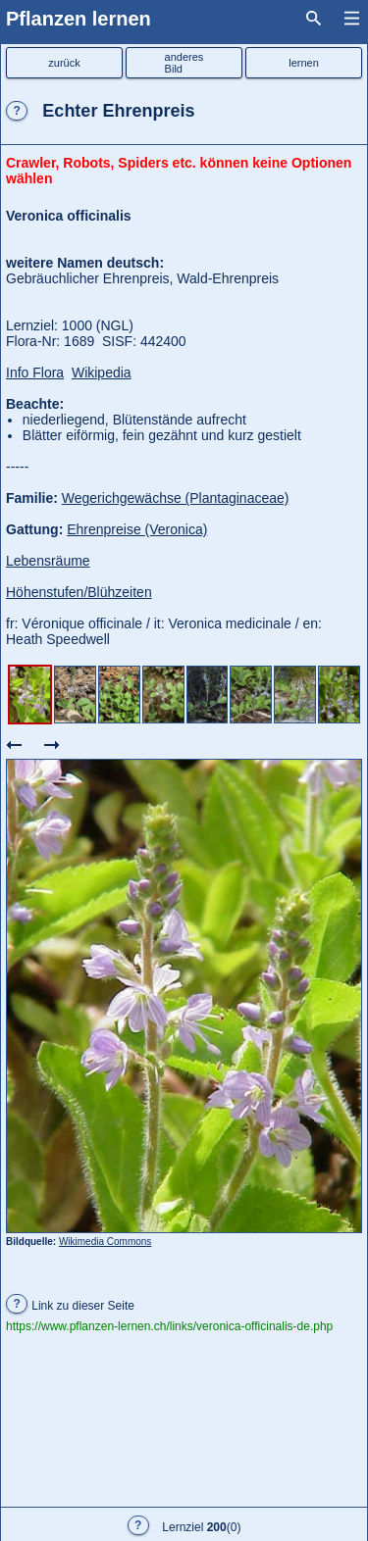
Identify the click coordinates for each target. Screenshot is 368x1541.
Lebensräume (48, 561)
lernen (304, 63)
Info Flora (35, 372)
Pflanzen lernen (78, 18)
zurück (63, 63)
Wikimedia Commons (105, 1241)
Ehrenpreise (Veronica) (137, 529)
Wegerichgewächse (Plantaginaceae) (175, 498)
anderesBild (184, 63)
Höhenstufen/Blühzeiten (79, 592)
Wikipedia (101, 372)
